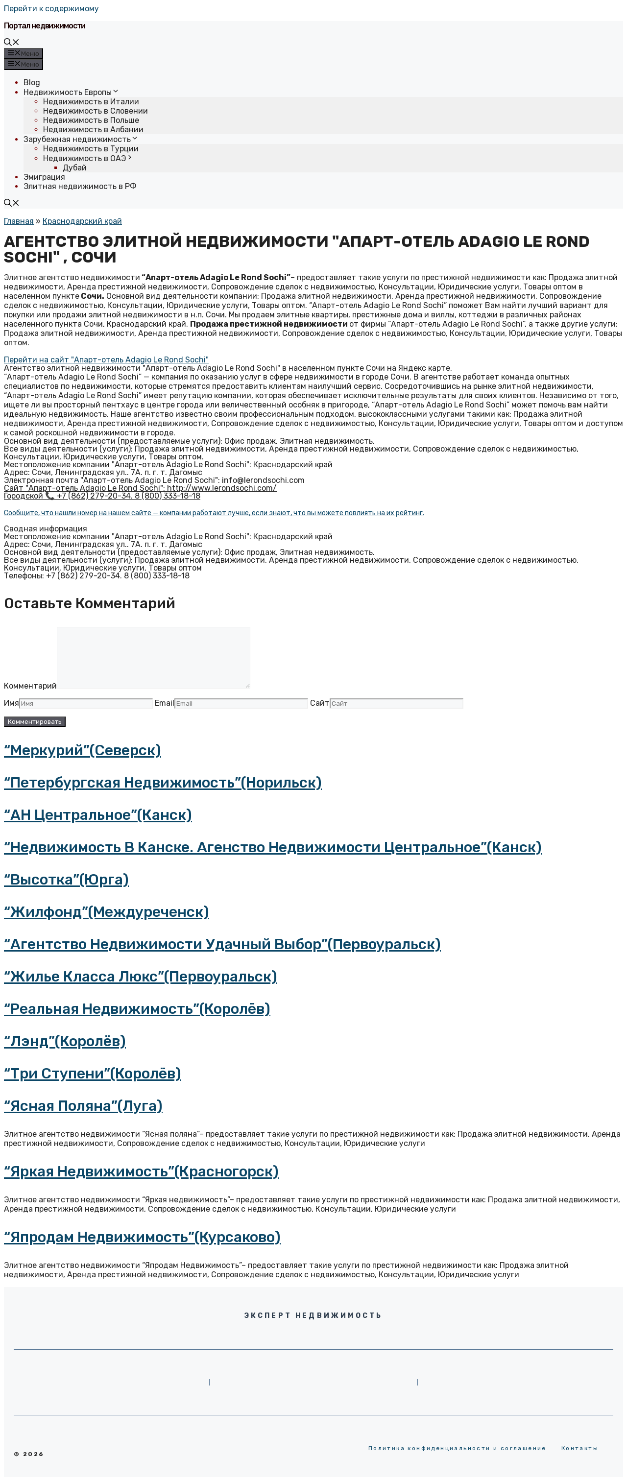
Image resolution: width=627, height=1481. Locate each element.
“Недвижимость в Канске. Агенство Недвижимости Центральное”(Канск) (273, 847)
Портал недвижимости (44, 25)
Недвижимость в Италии (91, 101)
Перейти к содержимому (51, 8)
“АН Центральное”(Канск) (98, 815)
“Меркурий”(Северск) (82, 750)
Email (164, 703)
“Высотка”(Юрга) (66, 879)
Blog (32, 82)
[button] (106, 359)
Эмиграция (44, 177)
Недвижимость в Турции (91, 148)
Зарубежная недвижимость (81, 139)
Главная (19, 221)
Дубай (75, 167)
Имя (11, 703)
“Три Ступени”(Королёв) (92, 1073)
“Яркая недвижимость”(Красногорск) (141, 1171)
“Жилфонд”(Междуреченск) (106, 912)
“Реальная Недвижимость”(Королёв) (137, 1009)
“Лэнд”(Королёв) (65, 1041)
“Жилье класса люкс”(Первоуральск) (140, 976)
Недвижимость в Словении (95, 111)
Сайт (320, 703)
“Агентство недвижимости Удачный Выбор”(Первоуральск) (222, 944)
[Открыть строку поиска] (12, 43)
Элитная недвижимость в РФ (80, 186)
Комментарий (30, 686)
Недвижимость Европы (72, 92)
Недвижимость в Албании (93, 129)
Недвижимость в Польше (91, 120)
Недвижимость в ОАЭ (88, 158)
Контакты (580, 1448)
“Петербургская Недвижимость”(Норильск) (163, 782)
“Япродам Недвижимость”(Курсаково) (142, 1237)
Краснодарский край (82, 221)
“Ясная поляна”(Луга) (83, 1106)
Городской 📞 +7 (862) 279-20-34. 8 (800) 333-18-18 (102, 496)
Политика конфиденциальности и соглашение (457, 1448)
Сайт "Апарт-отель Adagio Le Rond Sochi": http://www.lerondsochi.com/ (140, 488)
